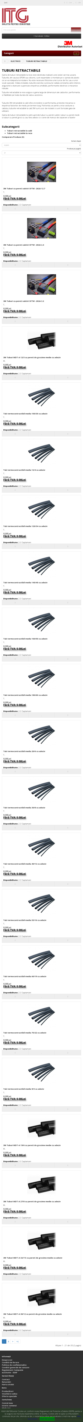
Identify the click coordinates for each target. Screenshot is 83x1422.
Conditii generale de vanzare (15, 1367)
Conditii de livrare (10, 1362)
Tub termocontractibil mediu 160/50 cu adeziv (25, 638)
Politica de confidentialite (14, 1365)
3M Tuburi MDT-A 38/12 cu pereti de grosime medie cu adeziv (32, 1314)
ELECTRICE (15, 61)
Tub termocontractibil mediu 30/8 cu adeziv (24, 807)
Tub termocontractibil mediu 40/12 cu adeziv (24, 864)
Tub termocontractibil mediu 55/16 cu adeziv (24, 920)
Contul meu (7, 1403)
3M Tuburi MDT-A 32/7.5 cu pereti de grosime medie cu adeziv (32, 1258)
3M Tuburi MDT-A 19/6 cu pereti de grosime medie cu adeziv (32, 1145)
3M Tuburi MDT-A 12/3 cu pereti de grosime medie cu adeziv (32, 357)
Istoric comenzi (9, 1405)
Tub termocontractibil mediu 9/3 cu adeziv (23, 1089)
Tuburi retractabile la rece (19, 133)
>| (17, 1341)
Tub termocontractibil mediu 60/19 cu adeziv (24, 976)
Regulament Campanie (12, 1370)
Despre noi (7, 1360)
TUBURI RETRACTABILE (36, 61)
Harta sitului (8, 1384)
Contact (6, 1379)
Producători (7, 1391)
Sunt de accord (47, 1419)
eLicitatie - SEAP (9, 1372)
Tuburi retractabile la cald (19, 130)
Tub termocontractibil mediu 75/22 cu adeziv (24, 1032)
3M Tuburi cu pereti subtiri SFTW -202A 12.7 (24, 188)
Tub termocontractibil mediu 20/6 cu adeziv (24, 751)
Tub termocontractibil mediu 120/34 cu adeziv (25, 526)
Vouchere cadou (9, 1393)
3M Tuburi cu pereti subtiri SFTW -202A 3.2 (23, 301)
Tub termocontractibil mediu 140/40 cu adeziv (25, 582)
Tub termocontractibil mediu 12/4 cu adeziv (24, 470)
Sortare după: (76, 141)
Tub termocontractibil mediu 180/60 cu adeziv (25, 695)
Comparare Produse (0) (13, 137)
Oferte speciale (9, 1396)
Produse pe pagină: (74, 149)
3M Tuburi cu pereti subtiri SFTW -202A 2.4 (23, 245)
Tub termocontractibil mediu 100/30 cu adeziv (25, 413)
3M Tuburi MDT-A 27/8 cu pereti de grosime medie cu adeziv (32, 1201)
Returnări (6, 1382)
